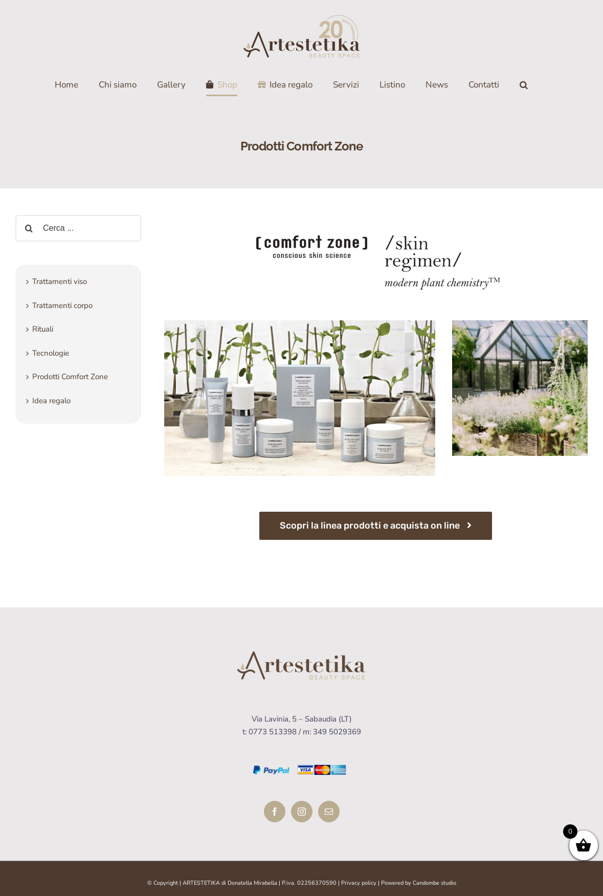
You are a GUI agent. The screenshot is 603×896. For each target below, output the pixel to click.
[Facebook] (274, 811)
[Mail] (329, 811)
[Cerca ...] (78, 228)
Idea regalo (51, 401)
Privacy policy (358, 883)
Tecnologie (50, 353)
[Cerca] (524, 84)
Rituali (42, 329)
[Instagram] (301, 811)
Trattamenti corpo (62, 305)
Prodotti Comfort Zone (70, 376)
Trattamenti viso (59, 281)
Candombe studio (434, 883)
